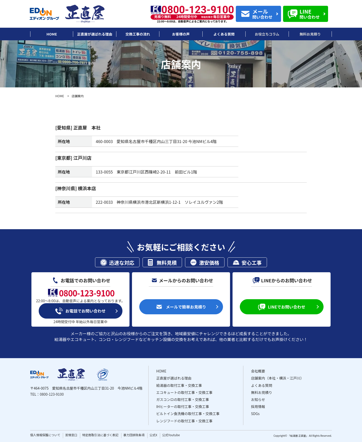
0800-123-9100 (52, 394)
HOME (59, 96)
